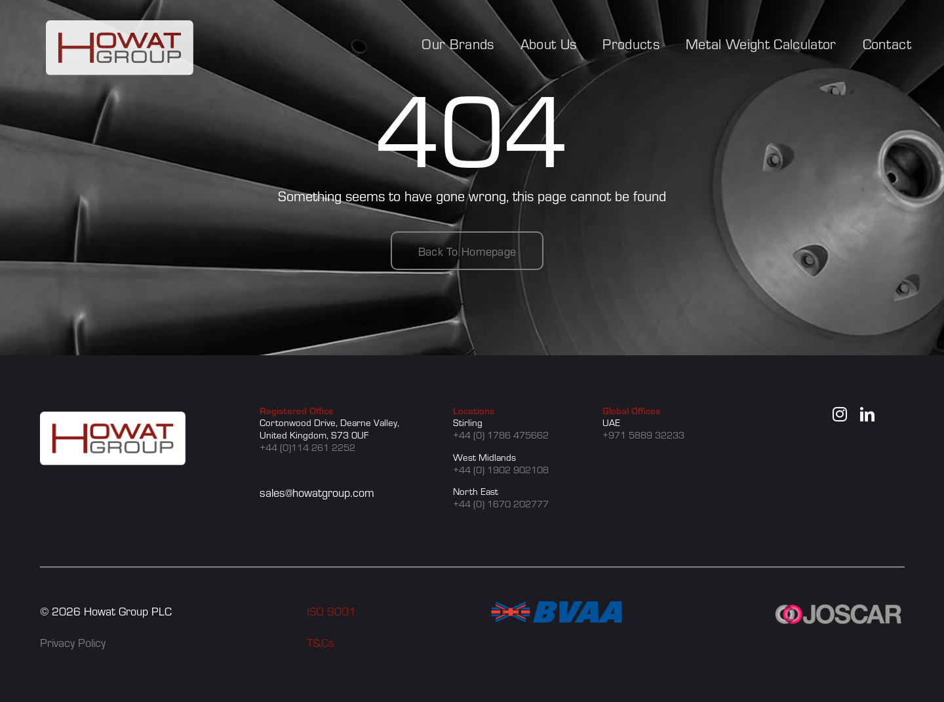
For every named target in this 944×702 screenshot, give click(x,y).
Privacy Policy (73, 642)
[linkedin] (867, 414)
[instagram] (840, 414)
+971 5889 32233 (643, 434)
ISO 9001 (331, 610)
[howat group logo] (119, 27)
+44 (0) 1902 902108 (501, 469)
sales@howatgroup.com (317, 492)
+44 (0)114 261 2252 (307, 447)
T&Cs (320, 642)
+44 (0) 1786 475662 (501, 434)
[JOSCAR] (839, 608)
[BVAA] (556, 608)
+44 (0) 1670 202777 (501, 503)
